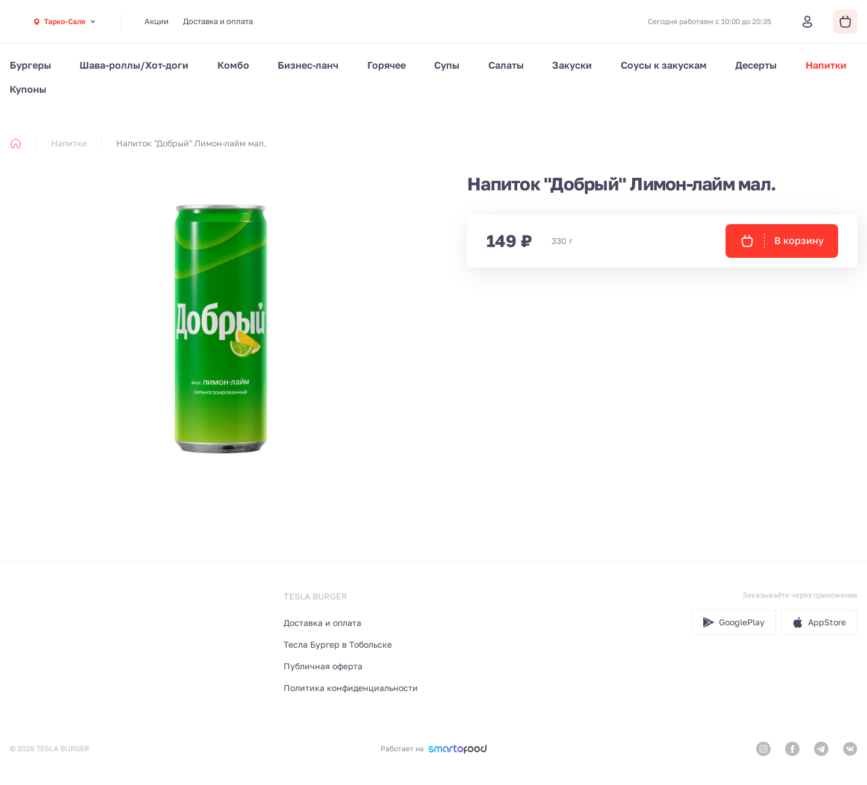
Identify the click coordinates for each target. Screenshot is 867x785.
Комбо (233, 65)
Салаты (506, 65)
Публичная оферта (323, 666)
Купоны (28, 89)
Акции (156, 21)
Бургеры (30, 65)
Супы (446, 65)
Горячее (386, 65)
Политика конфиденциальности (351, 688)
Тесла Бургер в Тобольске (338, 644)
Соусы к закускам (664, 65)
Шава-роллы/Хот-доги (133, 65)
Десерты (756, 65)
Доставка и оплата (218, 21)
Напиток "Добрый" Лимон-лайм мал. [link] (191, 143)
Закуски (572, 65)
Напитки (826, 65)
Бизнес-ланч (308, 65)
